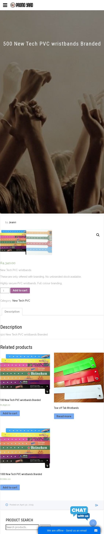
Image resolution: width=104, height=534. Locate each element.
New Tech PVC (21, 300)
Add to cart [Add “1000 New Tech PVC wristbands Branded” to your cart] (10, 487)
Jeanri (12, 222)
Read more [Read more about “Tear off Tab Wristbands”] (64, 416)
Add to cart (20, 290)
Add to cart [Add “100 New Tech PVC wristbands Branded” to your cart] (10, 413)
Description (12, 311)
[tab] (12, 311)
